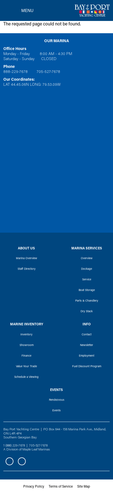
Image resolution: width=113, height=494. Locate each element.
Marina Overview (26, 258)
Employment (86, 356)
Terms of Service (61, 486)
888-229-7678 (15, 72)
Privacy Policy (33, 486)
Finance (26, 356)
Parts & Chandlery (86, 301)
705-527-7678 (48, 72)
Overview (87, 258)
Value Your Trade (26, 366)
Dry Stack (87, 311)
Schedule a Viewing (26, 377)
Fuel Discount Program (86, 366)
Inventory (26, 334)
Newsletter (86, 345)
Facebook (9, 461)
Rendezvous (56, 400)
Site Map (83, 486)
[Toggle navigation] (18, 10)
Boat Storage (87, 290)
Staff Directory (27, 269)
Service (86, 279)
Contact (86, 334)
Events (56, 410)
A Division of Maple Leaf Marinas (26, 449)
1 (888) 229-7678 (14, 445)
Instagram (22, 461)
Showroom (27, 345)
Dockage (86, 269)
